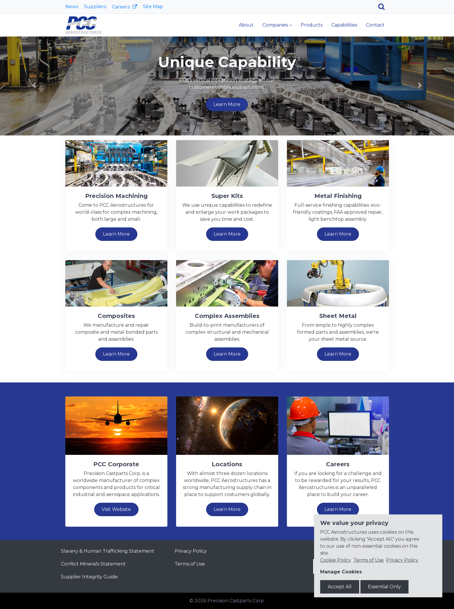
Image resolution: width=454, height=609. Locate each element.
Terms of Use (190, 564)
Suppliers (95, 6)
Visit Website (116, 509)
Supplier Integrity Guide (89, 577)
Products (311, 25)
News (71, 6)
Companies (275, 25)
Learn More (226, 104)
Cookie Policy (335, 560)
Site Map (153, 6)
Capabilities (344, 25)
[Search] (383, 6)
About (246, 25)
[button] (34, 85)
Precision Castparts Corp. (236, 600)
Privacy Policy (191, 551)
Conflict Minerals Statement (93, 564)
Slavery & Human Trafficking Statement (107, 551)
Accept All (340, 586)
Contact (375, 25)
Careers (121, 7)
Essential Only (384, 586)
